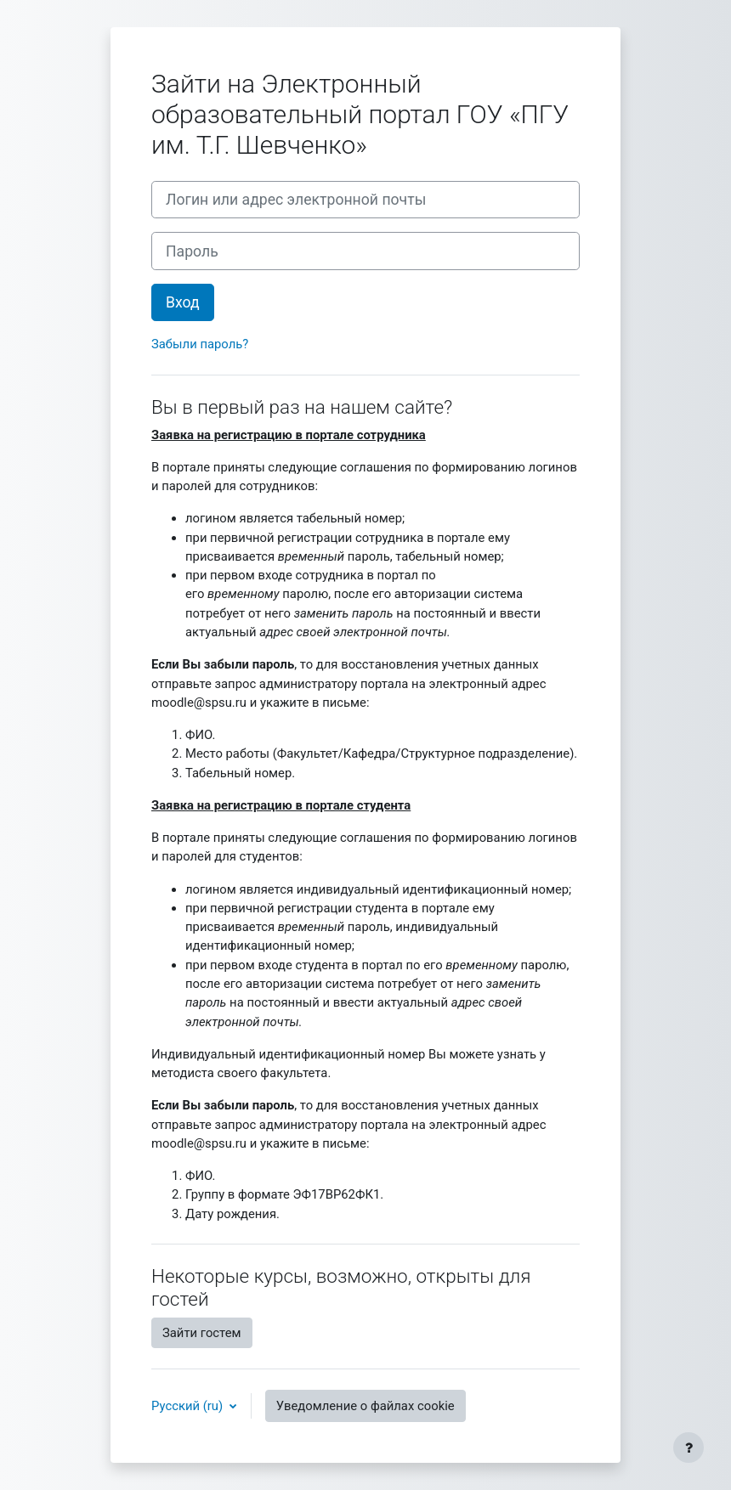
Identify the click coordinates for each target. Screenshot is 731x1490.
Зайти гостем (201, 1332)
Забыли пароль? (199, 344)
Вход (183, 302)
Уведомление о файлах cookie (365, 1406)
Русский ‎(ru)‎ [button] (188, 1406)
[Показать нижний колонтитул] (688, 1447)
